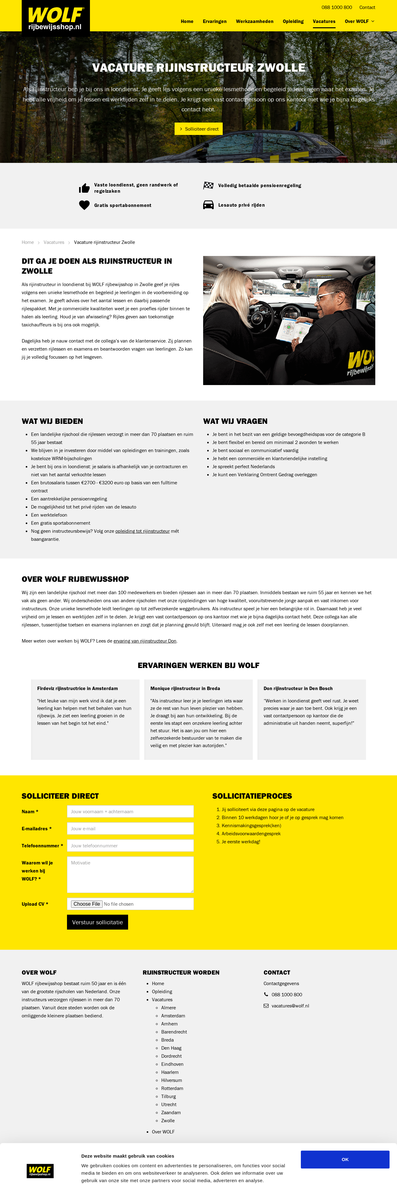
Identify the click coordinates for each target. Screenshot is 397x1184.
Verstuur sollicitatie (97, 922)
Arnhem (169, 1023)
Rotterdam (172, 1088)
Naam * (30, 811)
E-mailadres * (37, 828)
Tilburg (168, 1096)
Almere (168, 1007)
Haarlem (170, 1072)
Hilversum (171, 1080)
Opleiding (293, 21)
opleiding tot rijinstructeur (142, 531)
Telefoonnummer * (42, 845)
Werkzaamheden (255, 21)
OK (345, 1125)
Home (187, 21)
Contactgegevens (281, 983)
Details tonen (335, 1171)
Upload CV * (35, 904)
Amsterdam (173, 1015)
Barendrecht (174, 1032)
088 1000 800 (337, 7)
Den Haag (171, 1048)
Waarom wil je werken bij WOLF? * (37, 870)
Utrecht (168, 1104)
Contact (367, 7)
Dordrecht (171, 1056)
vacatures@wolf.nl (286, 1005)
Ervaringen (215, 21)
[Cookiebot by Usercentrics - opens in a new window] (40, 1172)
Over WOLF (360, 21)
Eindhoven (172, 1064)
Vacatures (324, 21)
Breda (167, 1040)
